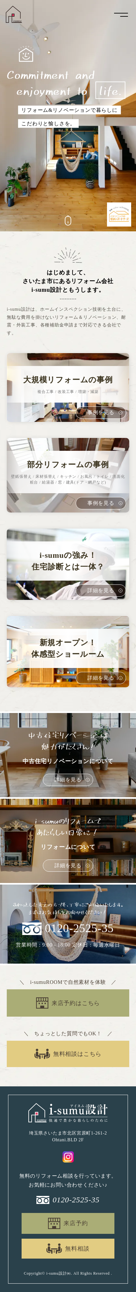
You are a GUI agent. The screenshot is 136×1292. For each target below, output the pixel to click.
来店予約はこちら (76, 1003)
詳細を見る (68, 779)
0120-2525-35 (79, 928)
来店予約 (75, 1223)
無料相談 (77, 1248)
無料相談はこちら (77, 1054)
